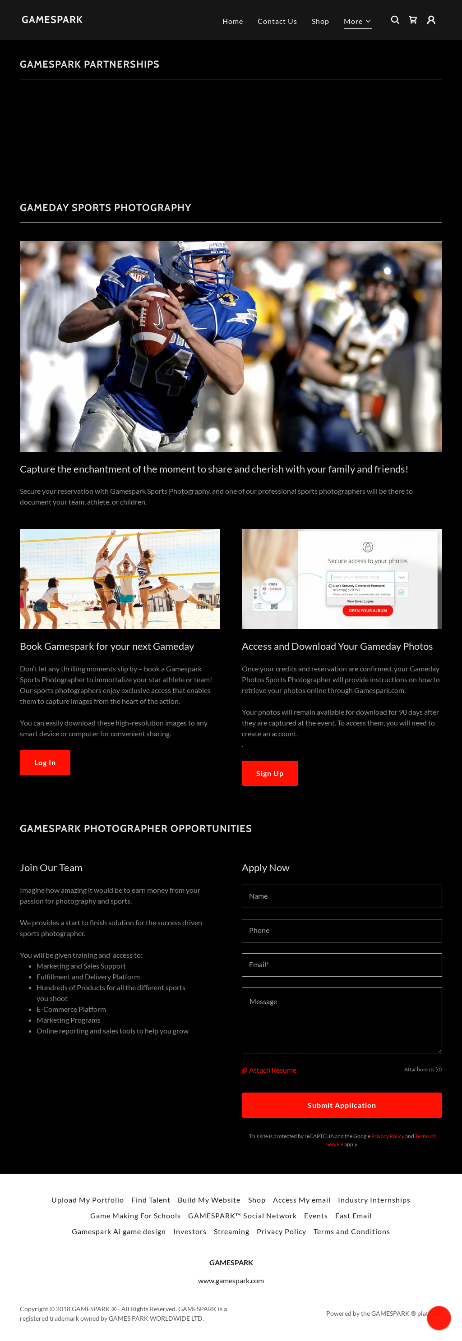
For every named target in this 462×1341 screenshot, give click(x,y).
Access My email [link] (302, 1199)
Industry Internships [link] (374, 1199)
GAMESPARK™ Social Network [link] (242, 1215)
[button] (358, 22)
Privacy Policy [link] (387, 1136)
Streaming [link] (231, 1231)
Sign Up (270, 773)
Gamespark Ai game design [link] (119, 1231)
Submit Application (342, 1105)
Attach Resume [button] (272, 1069)
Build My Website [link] (209, 1199)
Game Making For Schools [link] (135, 1215)
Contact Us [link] (277, 21)
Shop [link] (320, 21)
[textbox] (342, 896)
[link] (52, 20)
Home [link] (232, 21)
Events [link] (316, 1215)
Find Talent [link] (151, 1199)
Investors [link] (190, 1231)
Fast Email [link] (353, 1215)
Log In (45, 762)
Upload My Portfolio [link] (87, 1199)
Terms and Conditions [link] (352, 1231)
